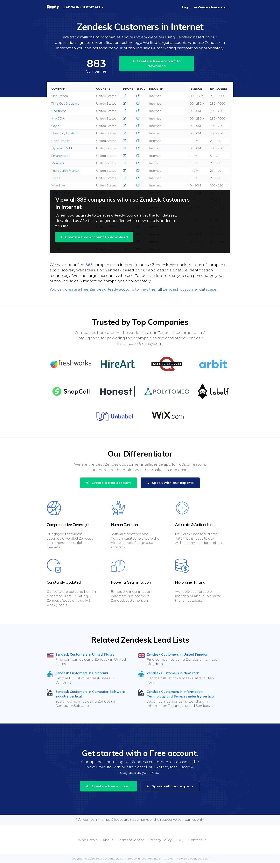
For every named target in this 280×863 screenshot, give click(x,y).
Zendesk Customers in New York (173, 673)
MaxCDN (58, 118)
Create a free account (212, 7)
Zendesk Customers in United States (84, 654)
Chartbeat (58, 111)
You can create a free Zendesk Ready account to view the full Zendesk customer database (133, 289)
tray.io (55, 126)
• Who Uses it (87, 840)
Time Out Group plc (65, 103)
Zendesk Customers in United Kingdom (178, 654)
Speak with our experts (170, 483)
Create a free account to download (157, 63)
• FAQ (179, 840)
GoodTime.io (60, 141)
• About (107, 840)
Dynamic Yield (61, 148)
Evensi (55, 178)
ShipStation (59, 96)
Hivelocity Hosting (64, 133)
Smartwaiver (60, 156)
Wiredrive (58, 185)
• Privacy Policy (160, 840)
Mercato (57, 163)
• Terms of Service (130, 840)
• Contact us (196, 840)
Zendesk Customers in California (81, 673)
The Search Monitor (65, 170)
